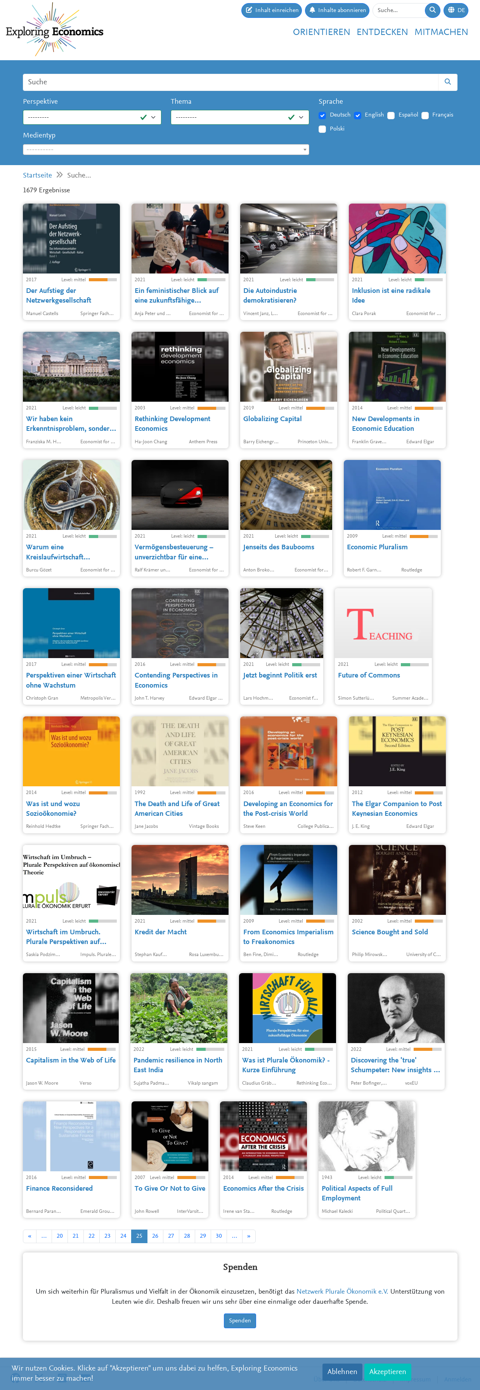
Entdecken (382, 32)
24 (123, 1236)
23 (107, 1236)
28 (187, 1236)
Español (408, 115)
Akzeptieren (387, 1372)
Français (442, 115)
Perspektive (40, 102)
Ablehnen (342, 1372)
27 (171, 1236)
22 (91, 1236)
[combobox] (166, 149)
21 (76, 1236)
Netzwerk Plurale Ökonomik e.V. (342, 1292)
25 (139, 1236)
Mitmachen (441, 32)
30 (219, 1236)
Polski (337, 129)
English (374, 115)
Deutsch (340, 115)
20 (60, 1236)
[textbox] (166, 150)
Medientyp (39, 135)
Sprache (331, 102)
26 (155, 1236)
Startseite (37, 175)
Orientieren (321, 32)
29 (203, 1236)
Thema (181, 102)
